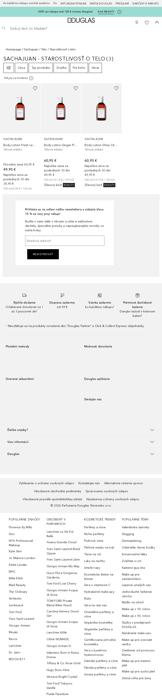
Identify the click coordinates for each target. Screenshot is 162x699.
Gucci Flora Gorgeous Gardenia (62, 575)
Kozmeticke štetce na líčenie (98, 577)
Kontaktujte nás (89, 483)
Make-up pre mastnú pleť (136, 663)
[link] (20, 137)
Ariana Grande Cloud (62, 542)
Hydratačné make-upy (99, 592)
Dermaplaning (131, 541)
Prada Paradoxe (58, 694)
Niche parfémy (94, 534)
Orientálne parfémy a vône (99, 614)
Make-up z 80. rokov (136, 616)
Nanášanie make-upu (136, 633)
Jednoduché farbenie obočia (137, 594)
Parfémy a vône (95, 527)
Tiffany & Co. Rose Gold (64, 663)
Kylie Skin (15, 551)
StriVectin (15, 598)
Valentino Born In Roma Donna (63, 655)
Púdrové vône (93, 541)
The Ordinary (18, 592)
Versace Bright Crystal (62, 677)
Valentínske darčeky (136, 527)
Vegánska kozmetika (98, 622)
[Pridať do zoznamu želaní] (35, 88)
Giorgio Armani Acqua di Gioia (62, 593)
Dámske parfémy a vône (101, 661)
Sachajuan (31, 49)
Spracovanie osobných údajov (107, 491)
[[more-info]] (19, 78)
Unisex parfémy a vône (100, 674)
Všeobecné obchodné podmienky (57, 491)
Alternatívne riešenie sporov (123, 483)
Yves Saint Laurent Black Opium (63, 551)
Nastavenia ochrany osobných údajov (112, 499)
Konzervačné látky (134, 554)
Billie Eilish (16, 578)
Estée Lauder (18, 565)
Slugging (128, 534)
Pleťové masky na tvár (99, 547)
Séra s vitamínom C (97, 585)
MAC (12, 571)
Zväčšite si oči (132, 561)
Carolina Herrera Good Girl (63, 614)
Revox (13, 639)
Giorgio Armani (19, 625)
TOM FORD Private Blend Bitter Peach (59, 603)
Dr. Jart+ (15, 652)
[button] (81, 430)
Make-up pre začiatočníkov (131, 577)
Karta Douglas (101, 3)
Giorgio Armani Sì (59, 646)
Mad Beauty (17, 585)
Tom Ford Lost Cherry (62, 583)
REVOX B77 (17, 659)
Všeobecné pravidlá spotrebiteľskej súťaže (52, 499)
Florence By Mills (20, 527)
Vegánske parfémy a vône (98, 632)
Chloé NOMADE (58, 639)
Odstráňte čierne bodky (138, 547)
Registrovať (43, 254)
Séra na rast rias (95, 605)
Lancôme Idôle (57, 632)
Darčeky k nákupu (145, 3)
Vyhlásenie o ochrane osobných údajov (46, 483)
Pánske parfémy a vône (100, 667)
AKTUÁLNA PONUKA (73, 3)
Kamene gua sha (133, 568)
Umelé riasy (92, 568)
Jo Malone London (22, 558)
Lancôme (15, 646)
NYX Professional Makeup (21, 543)
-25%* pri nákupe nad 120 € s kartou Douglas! (65, 11)
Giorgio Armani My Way (63, 566)
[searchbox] (81, 28)
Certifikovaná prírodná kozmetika (100, 642)
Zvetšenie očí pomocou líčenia (138, 653)
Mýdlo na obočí (133, 602)
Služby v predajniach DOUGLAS (136, 625)
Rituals (13, 632)
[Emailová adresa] (64, 241)
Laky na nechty (94, 561)
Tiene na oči (92, 554)
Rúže (87, 598)
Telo (44, 49)
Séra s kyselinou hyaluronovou (95, 653)
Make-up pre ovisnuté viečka (137, 642)
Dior (12, 534)
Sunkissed (16, 605)
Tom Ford (15, 612)
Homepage (13, 49)
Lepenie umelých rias (136, 585)
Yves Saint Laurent (21, 619)
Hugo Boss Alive (58, 670)
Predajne (122, 3)
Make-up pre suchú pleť (138, 671)
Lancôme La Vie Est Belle (60, 534)
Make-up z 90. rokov (136, 609)
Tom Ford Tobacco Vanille (60, 686)
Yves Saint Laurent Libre (63, 559)
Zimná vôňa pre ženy (136, 678)
